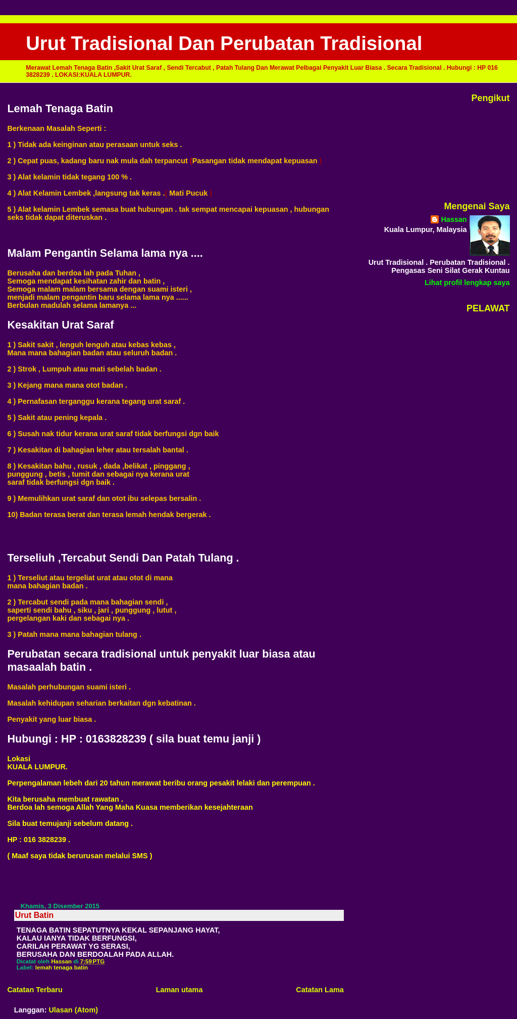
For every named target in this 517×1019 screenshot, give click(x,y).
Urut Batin (34, 915)
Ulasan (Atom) (73, 1010)
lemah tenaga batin (61, 967)
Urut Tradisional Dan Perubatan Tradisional (224, 43)
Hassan (454, 219)
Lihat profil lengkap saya (467, 283)
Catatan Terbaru (34, 990)
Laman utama (179, 990)
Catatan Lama (319, 990)
